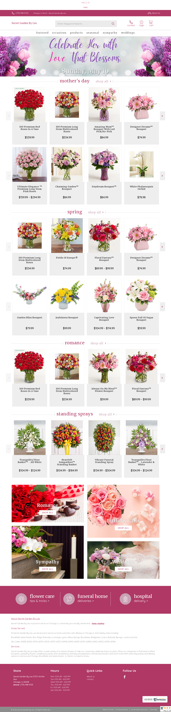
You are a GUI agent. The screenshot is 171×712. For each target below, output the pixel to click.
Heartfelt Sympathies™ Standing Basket (67, 462)
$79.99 (30, 328)
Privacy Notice (122, 709)
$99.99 (67, 328)
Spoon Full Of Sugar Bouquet (141, 318)
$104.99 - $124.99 (29, 470)
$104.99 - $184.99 (67, 470)
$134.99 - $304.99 (104, 470)
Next (162, 115)
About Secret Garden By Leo (25, 618)
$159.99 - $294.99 (29, 197)
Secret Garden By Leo (24, 23)
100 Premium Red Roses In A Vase (29, 127)
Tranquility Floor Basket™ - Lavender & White (141, 462)
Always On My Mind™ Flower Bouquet (104, 389)
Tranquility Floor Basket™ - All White (30, 461)
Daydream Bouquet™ (104, 186)
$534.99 (67, 137)
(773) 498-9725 (22, 13)
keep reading (98, 623)
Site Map (153, 709)
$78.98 (141, 197)
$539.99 (29, 137)
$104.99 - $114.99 (104, 328)
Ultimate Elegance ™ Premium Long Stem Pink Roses (29, 189)
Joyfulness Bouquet (67, 317)
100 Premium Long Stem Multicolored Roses (67, 129)
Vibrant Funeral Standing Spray (104, 461)
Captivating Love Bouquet (104, 318)
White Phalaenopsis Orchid (141, 187)
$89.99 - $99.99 (104, 268)
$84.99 (104, 137)
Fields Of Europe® (67, 257)
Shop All (102, 81)
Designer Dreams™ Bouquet (141, 127)
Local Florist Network (139, 709)
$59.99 (142, 328)
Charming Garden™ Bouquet (66, 187)
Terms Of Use (108, 709)
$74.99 (142, 137)
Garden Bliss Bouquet (29, 317)
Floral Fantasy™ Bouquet (104, 258)
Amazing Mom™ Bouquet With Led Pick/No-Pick (104, 129)
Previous (8, 115)
